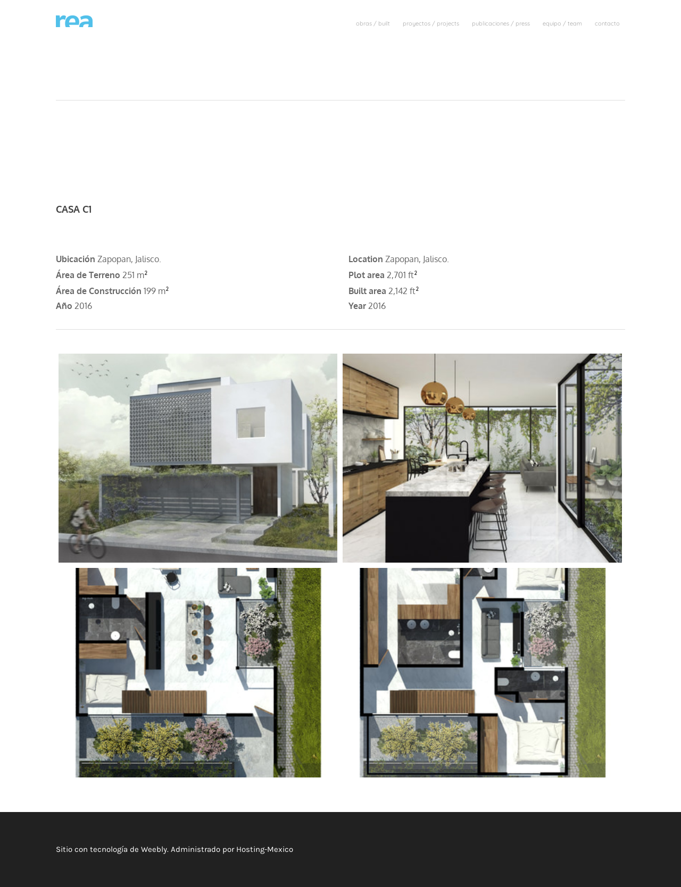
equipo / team (562, 23)
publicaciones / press (501, 23)
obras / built (373, 23)
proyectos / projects (431, 23)
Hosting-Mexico (264, 849)
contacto (607, 23)
